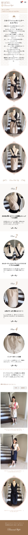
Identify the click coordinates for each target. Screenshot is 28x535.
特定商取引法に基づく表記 (10, 525)
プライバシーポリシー (18, 523)
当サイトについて (8, 523)
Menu (25, 1)
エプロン (8, 9)
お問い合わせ (20, 525)
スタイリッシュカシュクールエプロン (11, 11)
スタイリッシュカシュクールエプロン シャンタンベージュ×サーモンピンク (14, 430)
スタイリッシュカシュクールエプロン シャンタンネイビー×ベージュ (14, 471)
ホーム (3, 9)
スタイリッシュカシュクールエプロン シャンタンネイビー (14, 511)
